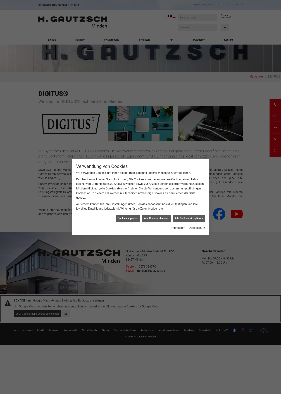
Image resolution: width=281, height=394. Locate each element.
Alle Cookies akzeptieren (189, 218)
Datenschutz (197, 228)
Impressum (178, 228)
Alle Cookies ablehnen (156, 218)
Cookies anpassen (128, 218)
